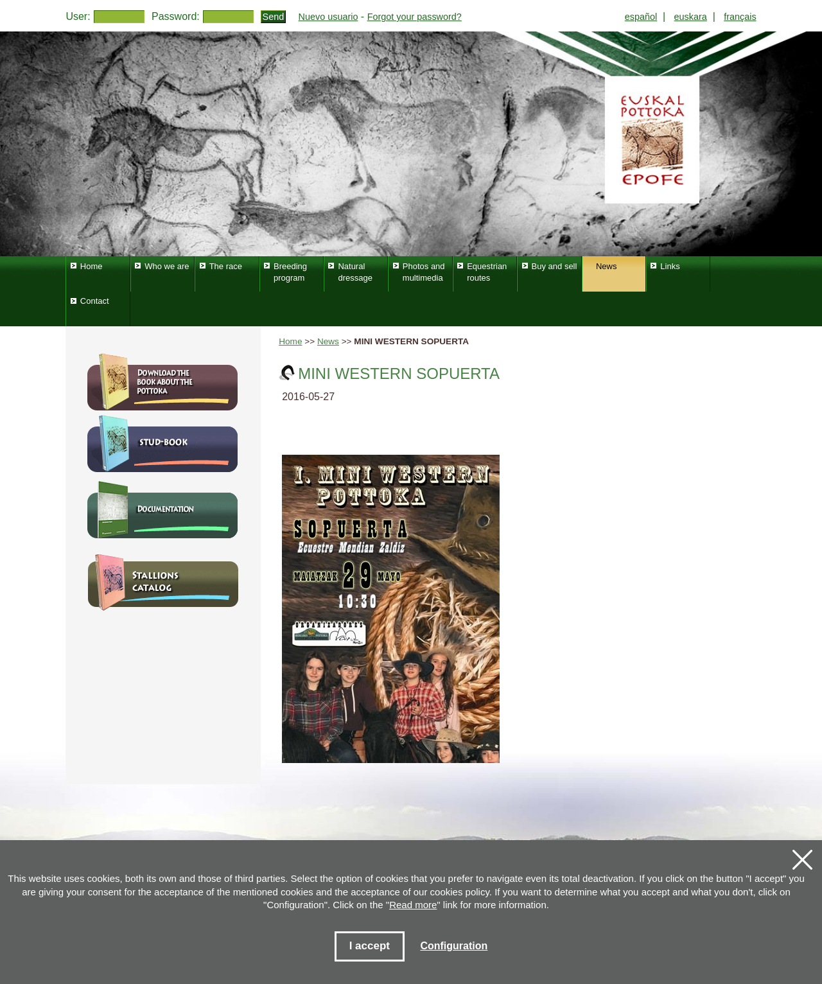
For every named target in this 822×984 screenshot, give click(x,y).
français (740, 17)
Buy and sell (554, 266)
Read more (413, 904)
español (641, 17)
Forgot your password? (414, 17)
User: (78, 16)
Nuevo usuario (328, 17)
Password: (176, 16)
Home (290, 341)
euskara (690, 17)
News (328, 341)
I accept (369, 946)
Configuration (453, 945)
